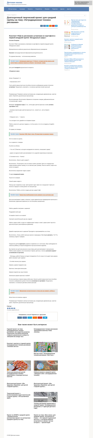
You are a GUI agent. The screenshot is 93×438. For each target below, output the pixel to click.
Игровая (47, 9)
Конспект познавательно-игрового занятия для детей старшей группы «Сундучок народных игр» (73, 67)
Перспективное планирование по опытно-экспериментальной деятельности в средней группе (75, 54)
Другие (62, 9)
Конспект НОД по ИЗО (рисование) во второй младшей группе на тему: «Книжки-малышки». (74, 60)
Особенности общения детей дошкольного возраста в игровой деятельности (77, 46)
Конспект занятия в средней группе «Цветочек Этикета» (73, 40)
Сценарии (22, 9)
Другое (69, 9)
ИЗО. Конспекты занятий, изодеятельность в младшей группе (77, 33)
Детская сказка (14, 2)
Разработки (39, 9)
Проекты (30, 9)
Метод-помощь (12, 9)
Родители (54, 9)
